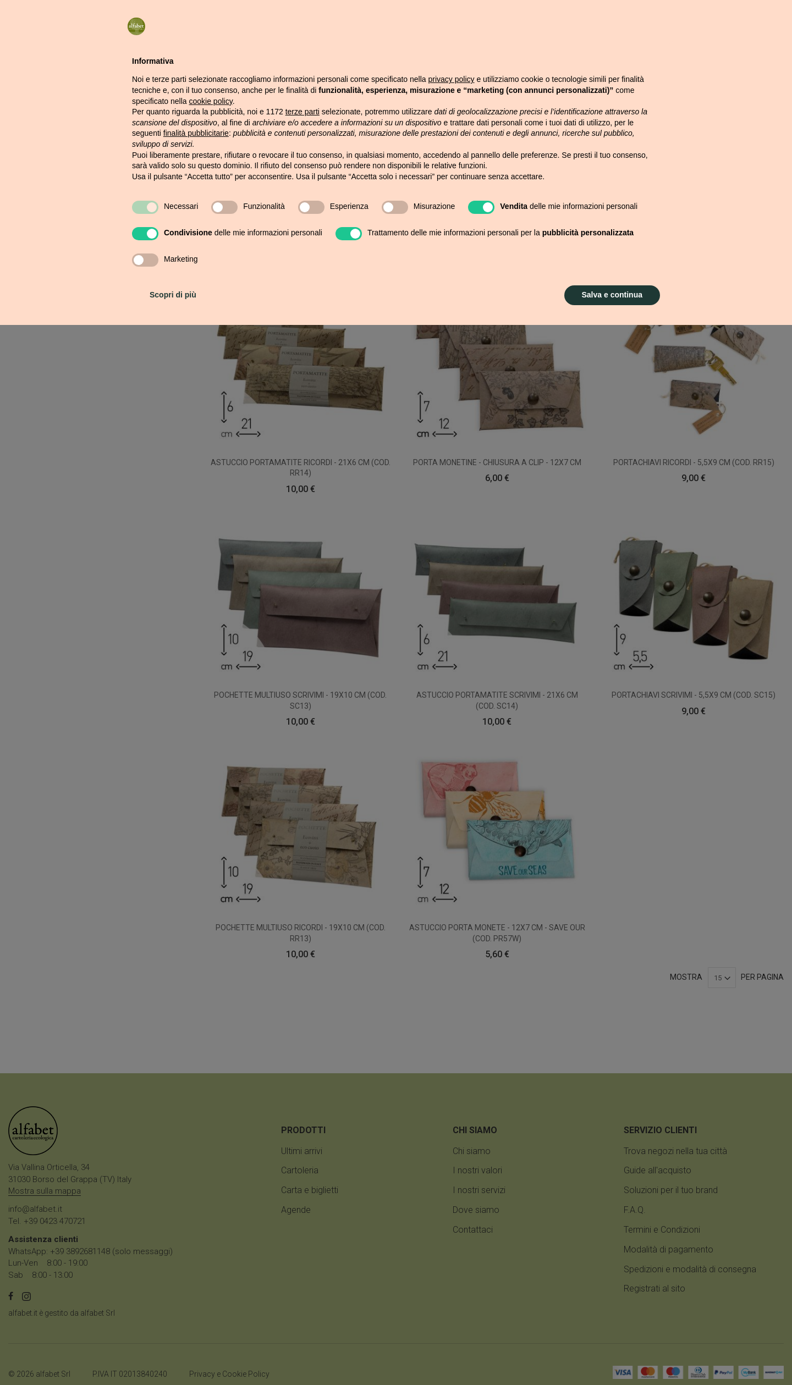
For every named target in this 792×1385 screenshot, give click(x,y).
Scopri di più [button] (173, 1354)
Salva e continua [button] (612, 1354)
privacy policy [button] (451, 1139)
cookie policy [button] (211, 1161)
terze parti (302, 1171)
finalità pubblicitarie (196, 1193)
